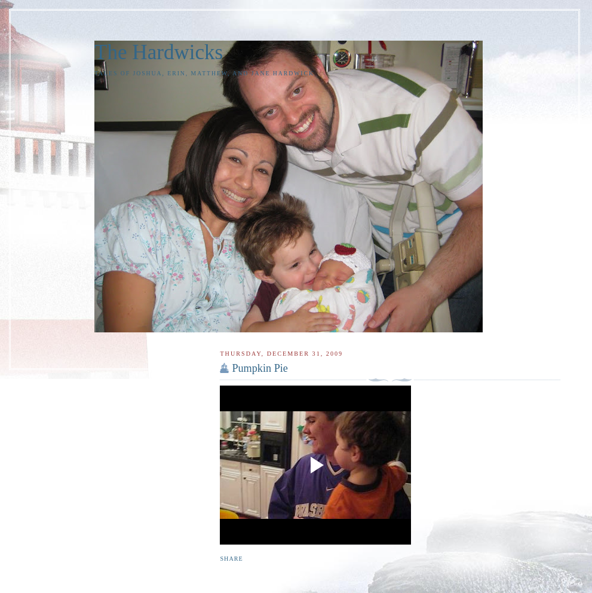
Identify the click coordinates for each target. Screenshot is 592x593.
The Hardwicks (158, 52)
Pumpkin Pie (259, 368)
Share (231, 558)
